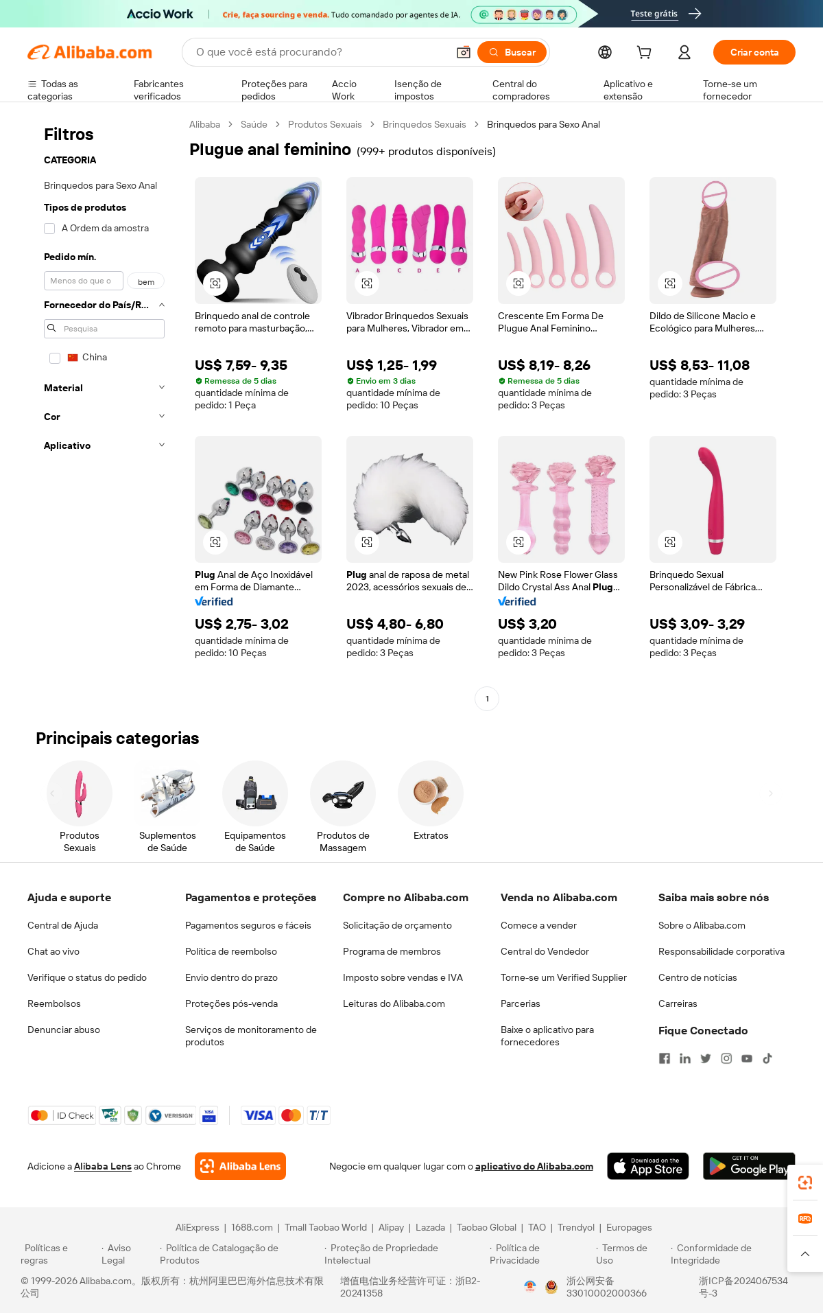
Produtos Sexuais (325, 124)
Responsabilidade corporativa (721, 951)
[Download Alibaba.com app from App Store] (648, 1166)
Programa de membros (392, 951)
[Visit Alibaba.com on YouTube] (747, 1058)
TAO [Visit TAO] (537, 1227)
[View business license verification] (530, 1287)
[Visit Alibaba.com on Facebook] (664, 1058)
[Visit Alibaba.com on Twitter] (706, 1058)
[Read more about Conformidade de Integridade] (736, 1254)
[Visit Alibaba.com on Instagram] (726, 1058)
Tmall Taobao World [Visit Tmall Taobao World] (326, 1227)
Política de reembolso (231, 951)
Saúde (254, 124)
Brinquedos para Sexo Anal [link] (543, 124)
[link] (805, 1182)
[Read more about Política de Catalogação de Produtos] (240, 1254)
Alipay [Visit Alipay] (391, 1227)
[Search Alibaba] (320, 52)
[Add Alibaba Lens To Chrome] (240, 1166)
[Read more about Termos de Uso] (631, 1254)
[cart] (646, 54)
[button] (463, 52)
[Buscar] (512, 52)
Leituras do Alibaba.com (394, 1003)
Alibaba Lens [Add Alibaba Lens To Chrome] (103, 1166)
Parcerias (520, 1003)
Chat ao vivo (53, 951)
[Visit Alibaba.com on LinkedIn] (685, 1058)
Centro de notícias (697, 977)
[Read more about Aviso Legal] (129, 1254)
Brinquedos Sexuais (424, 124)
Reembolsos (54, 1003)
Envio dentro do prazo (231, 977)
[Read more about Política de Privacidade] (541, 1254)
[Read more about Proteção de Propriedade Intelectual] (405, 1254)
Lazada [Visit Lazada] (430, 1227)
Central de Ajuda (62, 925)
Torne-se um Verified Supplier (564, 977)
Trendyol (576, 1227)
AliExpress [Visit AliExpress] (197, 1227)
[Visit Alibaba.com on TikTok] (767, 1058)
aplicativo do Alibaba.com (534, 1166)
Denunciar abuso (63, 1029)
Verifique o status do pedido (87, 977)
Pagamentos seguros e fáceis (248, 925)
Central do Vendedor (545, 951)
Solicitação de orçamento (397, 925)
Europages (629, 1227)
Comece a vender (539, 925)
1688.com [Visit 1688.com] (252, 1227)
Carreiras (677, 1003)
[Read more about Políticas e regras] (59, 1254)
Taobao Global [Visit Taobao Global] (486, 1227)
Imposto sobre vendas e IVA (403, 977)
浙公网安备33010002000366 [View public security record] (606, 1287)
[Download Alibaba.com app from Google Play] (749, 1166)
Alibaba (204, 124)
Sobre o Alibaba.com (702, 925)
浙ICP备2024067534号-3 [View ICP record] (743, 1287)
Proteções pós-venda (231, 1003)
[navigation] (104, 413)
